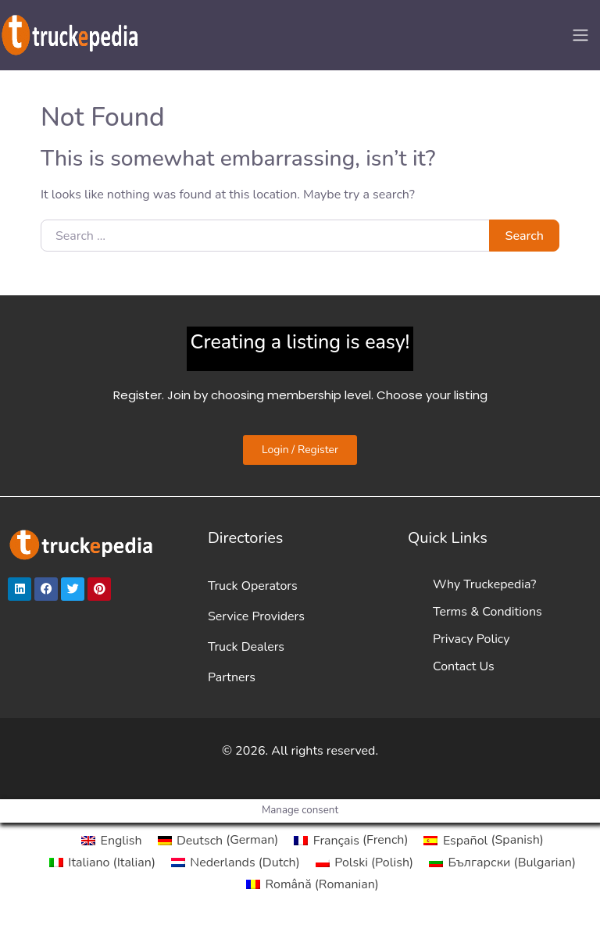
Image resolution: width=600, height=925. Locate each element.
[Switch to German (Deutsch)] (218, 840)
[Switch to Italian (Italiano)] (102, 862)
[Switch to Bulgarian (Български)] (502, 862)
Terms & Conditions (487, 612)
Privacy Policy (471, 639)
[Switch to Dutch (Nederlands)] (235, 862)
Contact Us (464, 666)
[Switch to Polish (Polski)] (364, 862)
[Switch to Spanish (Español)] (483, 840)
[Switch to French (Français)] (351, 840)
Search (524, 236)
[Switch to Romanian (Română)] (312, 884)
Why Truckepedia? (484, 584)
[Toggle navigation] (580, 35)
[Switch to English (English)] (111, 840)
